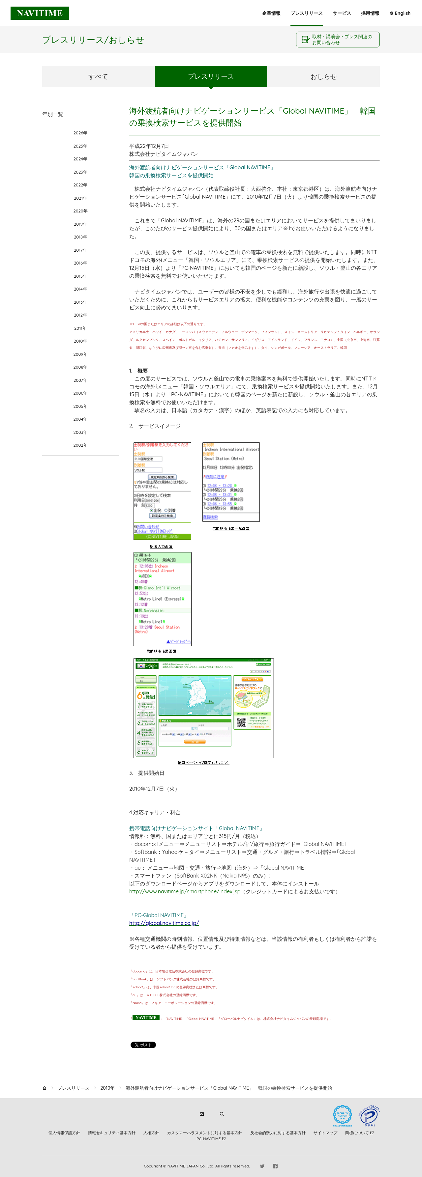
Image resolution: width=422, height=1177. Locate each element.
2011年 (80, 328)
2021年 (80, 198)
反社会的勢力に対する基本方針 (278, 1132)
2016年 (80, 263)
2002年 (80, 445)
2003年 (81, 432)
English (402, 13)
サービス (342, 13)
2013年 (80, 302)
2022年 (81, 184)
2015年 (80, 276)
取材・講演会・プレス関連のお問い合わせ (342, 39)
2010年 (80, 341)
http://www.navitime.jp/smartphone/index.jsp (184, 891)
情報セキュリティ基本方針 (112, 1132)
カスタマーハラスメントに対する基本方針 (204, 1132)
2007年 (80, 380)
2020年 (80, 210)
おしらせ (324, 76)
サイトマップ (325, 1132)
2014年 (80, 289)
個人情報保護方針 (64, 1132)
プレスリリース (306, 13)
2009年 (80, 354)
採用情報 (370, 13)
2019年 (80, 224)
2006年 (81, 393)
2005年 (80, 406)
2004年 (80, 419)
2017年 (80, 250)
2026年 (80, 132)
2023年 (80, 172)
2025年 (81, 146)
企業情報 (271, 13)
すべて (98, 76)
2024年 (80, 158)
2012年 (80, 315)
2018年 (80, 236)
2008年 (81, 367)
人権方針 (151, 1132)
